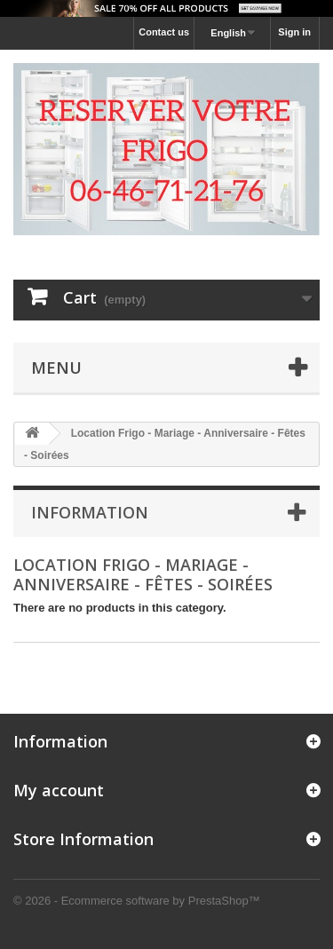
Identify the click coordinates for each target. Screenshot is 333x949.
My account (58, 790)
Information (89, 512)
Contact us (164, 32)
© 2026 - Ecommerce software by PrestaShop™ (136, 900)
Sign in (294, 32)
